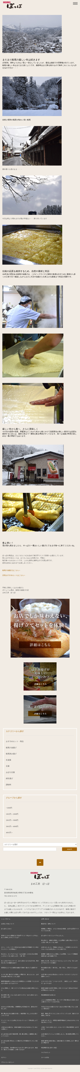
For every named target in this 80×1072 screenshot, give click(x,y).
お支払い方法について (7, 923)
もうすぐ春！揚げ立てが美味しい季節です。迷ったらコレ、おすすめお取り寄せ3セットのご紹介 (20, 975)
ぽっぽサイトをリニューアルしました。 (53, 935)
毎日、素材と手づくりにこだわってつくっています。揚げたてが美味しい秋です (60, 1014)
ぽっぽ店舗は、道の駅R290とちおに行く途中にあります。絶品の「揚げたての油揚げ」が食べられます (19, 1048)
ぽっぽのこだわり (6, 928)
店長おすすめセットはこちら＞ (13, 575)
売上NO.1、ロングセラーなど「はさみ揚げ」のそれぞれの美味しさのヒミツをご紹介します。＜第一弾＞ (19, 955)
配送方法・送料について (48, 923)
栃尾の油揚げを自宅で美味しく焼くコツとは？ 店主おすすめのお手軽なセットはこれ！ (59, 989)
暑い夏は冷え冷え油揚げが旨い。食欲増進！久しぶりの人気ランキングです (19, 1014)
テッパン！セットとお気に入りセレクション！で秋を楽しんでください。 (19, 1021)
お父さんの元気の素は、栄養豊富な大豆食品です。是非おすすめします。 (19, 1007)
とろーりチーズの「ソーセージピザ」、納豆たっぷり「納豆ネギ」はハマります (59, 982)
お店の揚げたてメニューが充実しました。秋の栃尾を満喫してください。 (60, 1035)
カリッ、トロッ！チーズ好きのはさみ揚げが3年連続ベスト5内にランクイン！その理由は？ (20, 948)
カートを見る (45, 1057)
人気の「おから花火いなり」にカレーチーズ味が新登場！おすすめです (60, 1028)
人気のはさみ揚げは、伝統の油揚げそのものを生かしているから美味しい (19, 1028)
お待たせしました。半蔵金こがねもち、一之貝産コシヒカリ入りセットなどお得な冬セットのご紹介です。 (59, 948)
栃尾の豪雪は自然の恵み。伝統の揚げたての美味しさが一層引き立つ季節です (60, 1042)
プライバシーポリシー (7, 1062)
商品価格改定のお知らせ (48, 995)
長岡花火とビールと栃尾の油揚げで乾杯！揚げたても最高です (19, 967)
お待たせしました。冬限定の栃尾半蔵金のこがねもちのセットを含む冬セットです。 (60, 1021)
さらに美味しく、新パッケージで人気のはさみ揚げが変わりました (20, 989)
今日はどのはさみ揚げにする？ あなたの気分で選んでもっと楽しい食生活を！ (59, 1007)
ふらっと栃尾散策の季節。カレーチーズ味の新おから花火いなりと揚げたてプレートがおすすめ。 (60, 1001)
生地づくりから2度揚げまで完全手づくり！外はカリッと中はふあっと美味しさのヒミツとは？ (19, 936)
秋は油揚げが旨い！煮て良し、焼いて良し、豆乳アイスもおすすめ (59, 968)
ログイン (3, 1057)
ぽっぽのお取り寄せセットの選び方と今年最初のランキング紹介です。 (19, 1042)
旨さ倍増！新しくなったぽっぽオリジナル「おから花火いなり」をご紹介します (20, 996)
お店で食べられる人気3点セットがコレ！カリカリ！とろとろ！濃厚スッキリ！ (59, 975)
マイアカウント (45, 1052)
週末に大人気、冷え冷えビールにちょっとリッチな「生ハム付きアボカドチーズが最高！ (59, 962)
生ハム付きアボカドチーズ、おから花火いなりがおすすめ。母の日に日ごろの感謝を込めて (20, 962)
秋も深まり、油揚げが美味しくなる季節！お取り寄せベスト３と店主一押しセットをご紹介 (59, 941)
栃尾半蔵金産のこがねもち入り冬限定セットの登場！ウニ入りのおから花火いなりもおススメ (20, 982)
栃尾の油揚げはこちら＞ (11, 570)
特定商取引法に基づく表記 (49, 1047)
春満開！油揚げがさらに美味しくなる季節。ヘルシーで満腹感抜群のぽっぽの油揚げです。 (59, 955)
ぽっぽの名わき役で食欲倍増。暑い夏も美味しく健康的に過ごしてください (19, 1035)
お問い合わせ (45, 919)
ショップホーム (5, 919)
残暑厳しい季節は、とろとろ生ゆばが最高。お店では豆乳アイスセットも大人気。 (60, 929)
